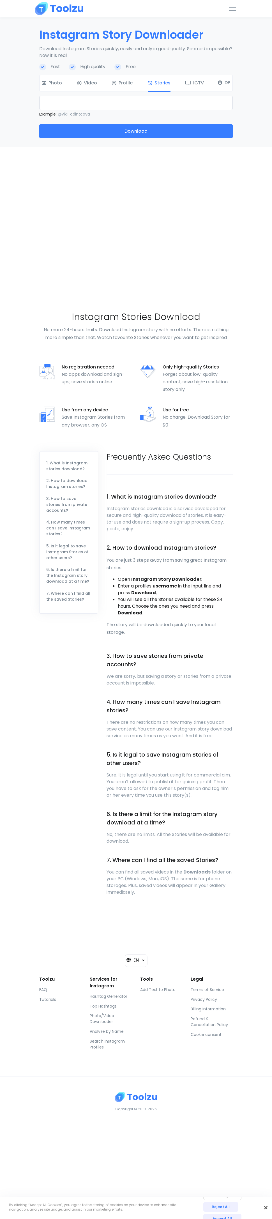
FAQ (43, 989)
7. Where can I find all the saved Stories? (68, 596)
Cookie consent (206, 1034)
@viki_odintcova (74, 114)
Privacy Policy (204, 999)
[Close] (266, 1208)
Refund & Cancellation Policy (209, 1021)
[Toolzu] (59, 8)
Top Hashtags (103, 1006)
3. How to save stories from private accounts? (66, 504)
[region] (136, 1208)
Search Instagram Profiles (107, 1044)
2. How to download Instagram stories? (66, 483)
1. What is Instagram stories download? (66, 466)
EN (133, 960)
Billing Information (208, 1009)
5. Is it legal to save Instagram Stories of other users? (67, 552)
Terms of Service (207, 989)
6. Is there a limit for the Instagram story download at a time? (67, 575)
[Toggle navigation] (233, 8)
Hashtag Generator (108, 996)
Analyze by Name (107, 1031)
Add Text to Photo (158, 989)
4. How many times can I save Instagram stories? (68, 528)
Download (136, 131)
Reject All (221, 1206)
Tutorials (47, 999)
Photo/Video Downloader (102, 1018)
